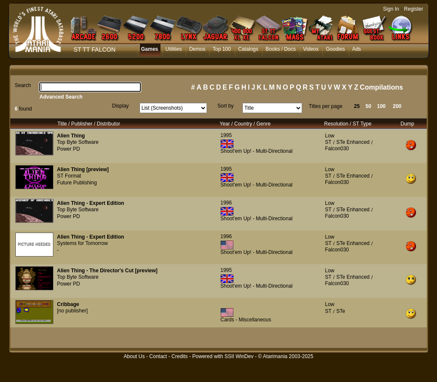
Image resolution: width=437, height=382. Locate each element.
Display (120, 106)
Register (413, 9)
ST (328, 142)
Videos (310, 49)
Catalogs (248, 49)
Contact (158, 356)
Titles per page (326, 106)
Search (23, 85)
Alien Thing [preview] (83, 169)
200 (397, 106)
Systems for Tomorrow (82, 243)
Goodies (335, 49)
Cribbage (68, 304)
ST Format (69, 176)
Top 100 (222, 49)
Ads (356, 49)
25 (357, 106)
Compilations (381, 87)
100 (381, 106)
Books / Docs (280, 49)
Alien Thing (71, 136)
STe (340, 311)
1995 (226, 135)
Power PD (68, 149)
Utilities (174, 49)
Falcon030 (337, 149)
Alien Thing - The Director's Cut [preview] (107, 271)
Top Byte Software (78, 142)
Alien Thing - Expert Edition (90, 203)
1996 (226, 203)
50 (368, 106)
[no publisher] (72, 311)
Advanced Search (61, 97)
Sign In (391, 9)
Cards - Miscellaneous (246, 320)
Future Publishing (77, 183)
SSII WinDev (238, 356)
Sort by (226, 106)
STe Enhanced (353, 142)
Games (149, 49)
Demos (197, 49)
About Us (134, 356)
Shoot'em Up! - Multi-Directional (257, 151)
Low (330, 136)
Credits (180, 356)
